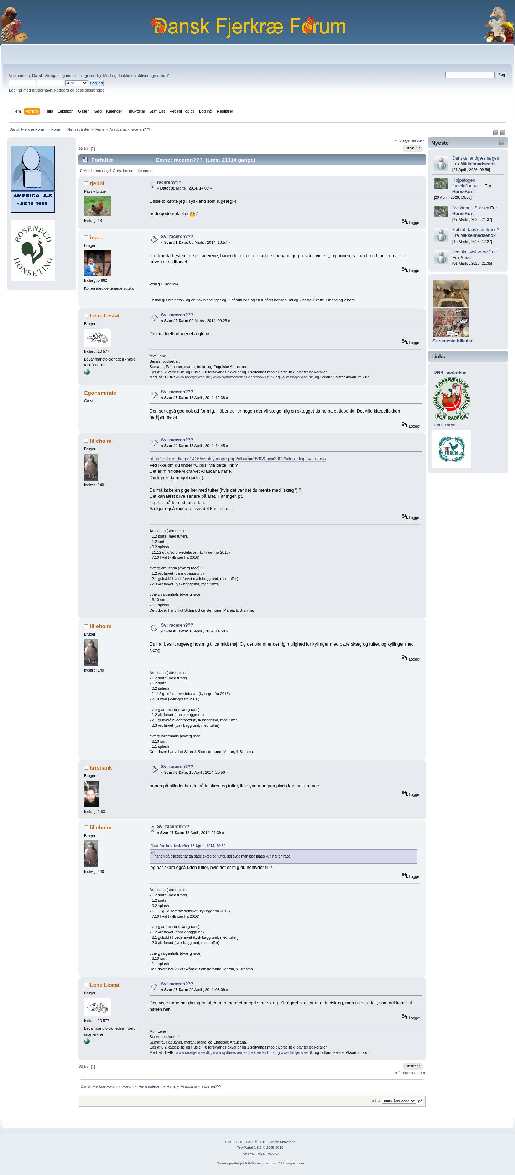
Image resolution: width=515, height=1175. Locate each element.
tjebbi (97, 183)
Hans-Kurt (463, 191)
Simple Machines (281, 1142)
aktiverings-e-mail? (153, 75)
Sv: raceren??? (177, 236)
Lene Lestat (105, 315)
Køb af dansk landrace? (475, 229)
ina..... (97, 237)
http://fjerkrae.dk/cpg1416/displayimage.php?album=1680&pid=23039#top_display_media (238, 458)
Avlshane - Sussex (470, 208)
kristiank (101, 768)
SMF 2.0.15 (234, 1142)
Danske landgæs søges (475, 158)
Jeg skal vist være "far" (475, 251)
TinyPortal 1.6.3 (249, 1147)
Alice (465, 257)
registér (87, 75)
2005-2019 (274, 1147)
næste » (418, 140)
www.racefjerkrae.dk (193, 377)
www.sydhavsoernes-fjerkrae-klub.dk (244, 377)
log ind (65, 75)
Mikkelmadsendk (478, 163)
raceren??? (169, 182)
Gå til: (376, 1101)
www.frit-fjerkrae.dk (297, 377)
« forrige (402, 140)
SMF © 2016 (256, 1142)
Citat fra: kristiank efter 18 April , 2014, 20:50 (188, 846)
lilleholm (101, 441)
